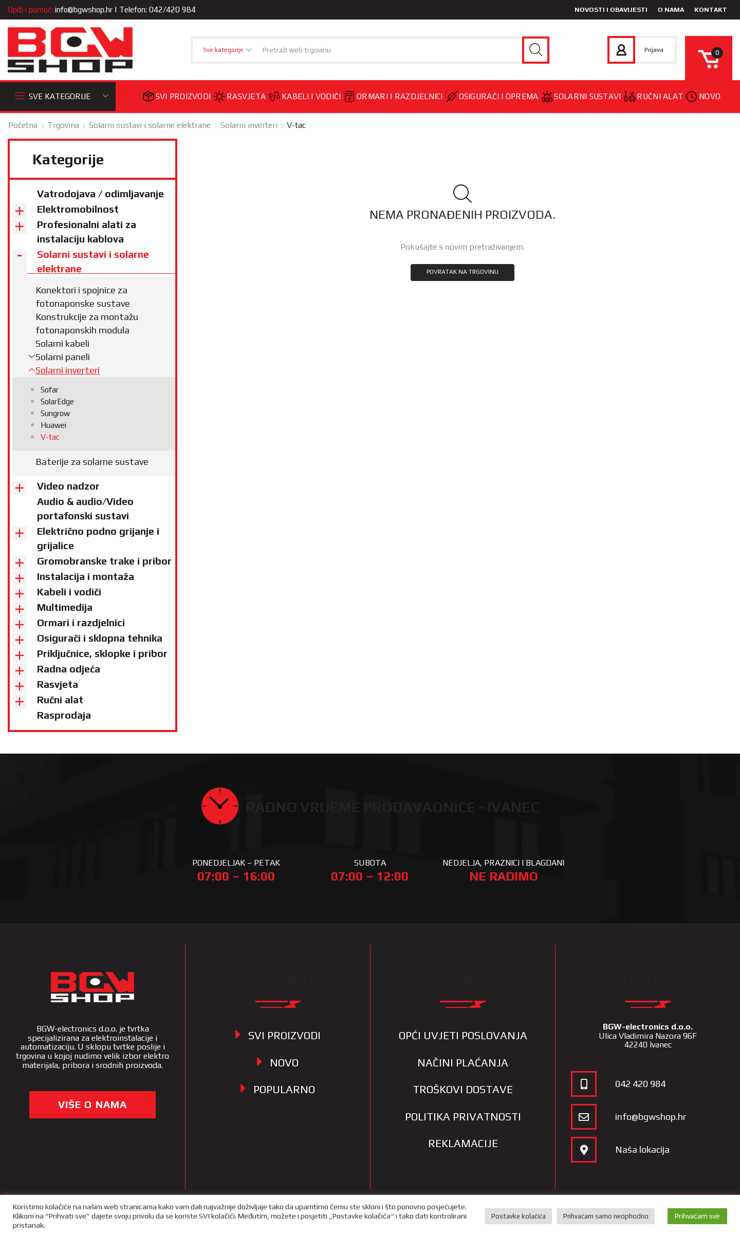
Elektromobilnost (78, 209)
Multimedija (64, 607)
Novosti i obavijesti (611, 9)
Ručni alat (653, 96)
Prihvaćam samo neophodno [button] (606, 1216)
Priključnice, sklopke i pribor (102, 653)
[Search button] (535, 50)
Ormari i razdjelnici (393, 96)
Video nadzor (68, 486)
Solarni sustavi (581, 96)
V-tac (50, 437)
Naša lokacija (642, 1149)
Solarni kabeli (62, 343)
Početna (23, 125)
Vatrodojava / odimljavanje (100, 193)
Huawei (53, 425)
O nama (671, 9)
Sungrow (55, 413)
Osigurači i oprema (492, 96)
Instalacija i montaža (85, 576)
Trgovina (63, 125)
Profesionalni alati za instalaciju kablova (86, 232)
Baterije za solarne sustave (92, 461)
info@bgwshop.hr (84, 9)
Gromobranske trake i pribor (104, 561)
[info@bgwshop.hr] (584, 1117)
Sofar (50, 389)
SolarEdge (57, 401)
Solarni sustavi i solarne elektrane (150, 125)
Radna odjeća (68, 668)
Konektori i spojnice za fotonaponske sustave (82, 297)
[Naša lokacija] (584, 1150)
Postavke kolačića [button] (518, 1216)
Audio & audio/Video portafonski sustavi (85, 508)
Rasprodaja (64, 715)
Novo (703, 96)
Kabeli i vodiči (305, 96)
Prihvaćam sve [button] (697, 1216)
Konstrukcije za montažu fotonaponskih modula (86, 323)
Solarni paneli (62, 356)
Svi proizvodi (177, 96)
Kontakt (710, 9)
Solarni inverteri (249, 125)
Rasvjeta (240, 96)
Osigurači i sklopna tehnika (99, 638)
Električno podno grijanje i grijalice (98, 538)
